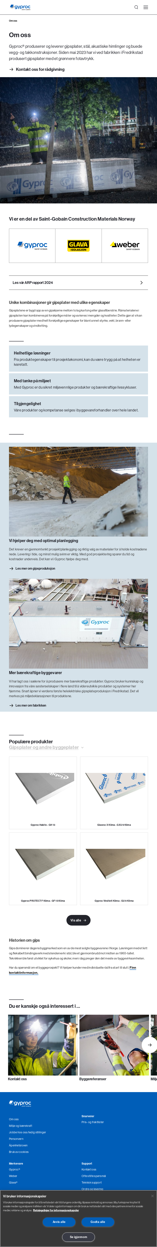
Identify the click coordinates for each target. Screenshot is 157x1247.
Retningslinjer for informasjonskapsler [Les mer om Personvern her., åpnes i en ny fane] (56, 1210)
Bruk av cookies (19, 1152)
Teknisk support (92, 1183)
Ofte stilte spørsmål (94, 1176)
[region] (78, 1218)
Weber (13, 1176)
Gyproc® (14, 1169)
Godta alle (98, 1222)
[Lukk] (152, 1195)
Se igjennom (78, 1237)
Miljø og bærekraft (20, 1126)
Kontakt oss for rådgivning (40, 69)
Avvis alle (59, 1222)
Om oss (14, 1119)
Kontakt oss (89, 1169)
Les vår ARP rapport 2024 (33, 282)
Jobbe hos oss (18, 1132)
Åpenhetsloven (18, 1145)
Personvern (16, 1139)
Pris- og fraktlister (93, 1122)
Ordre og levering (92, 1189)
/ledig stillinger (36, 1132)
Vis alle (79, 921)
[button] (46, 747)
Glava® (13, 1183)
